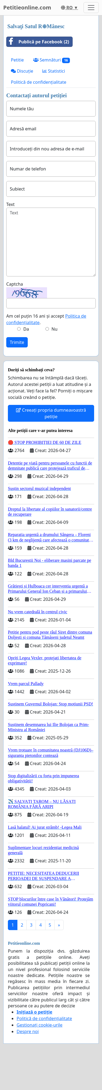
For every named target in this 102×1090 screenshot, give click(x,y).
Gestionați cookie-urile (40, 1025)
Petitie (17, 60)
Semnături (51, 60)
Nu (54, 329)
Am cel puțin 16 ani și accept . (46, 319)
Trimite (17, 342)
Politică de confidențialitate (38, 82)
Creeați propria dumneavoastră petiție (51, 413)
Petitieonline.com (27, 7)
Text (10, 204)
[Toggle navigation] (91, 7)
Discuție (22, 71)
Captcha (14, 284)
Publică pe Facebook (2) (38, 42)
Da (26, 329)
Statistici (53, 71)
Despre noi (28, 1031)
